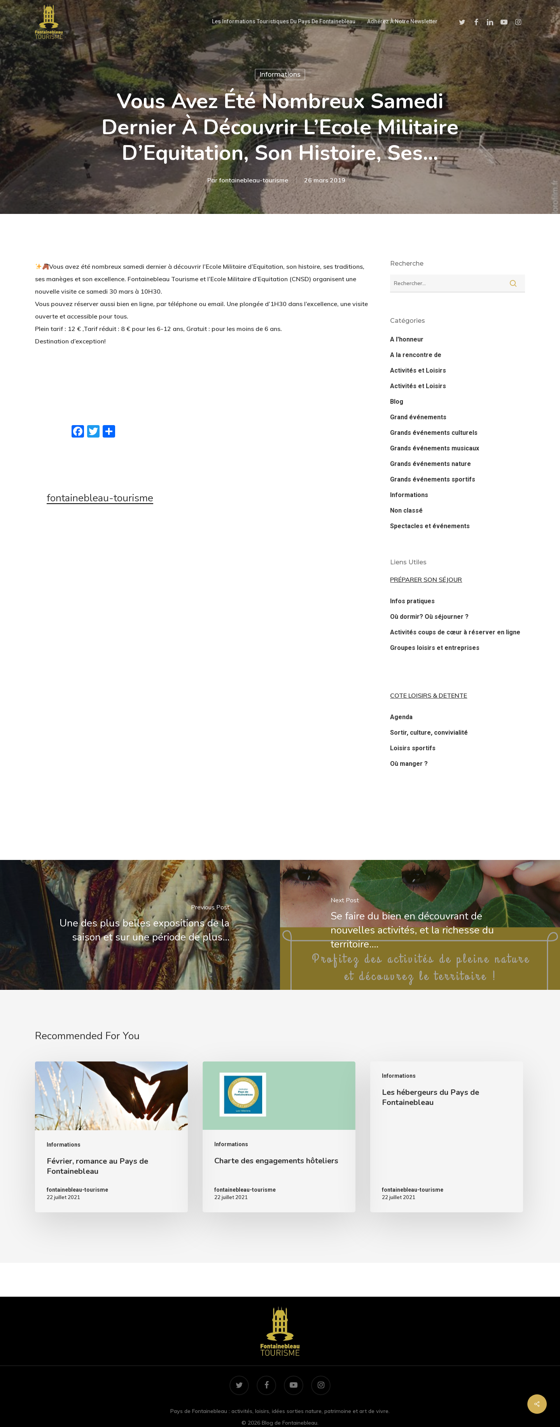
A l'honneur (407, 339)
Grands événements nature (430, 463)
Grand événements (418, 417)
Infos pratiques (412, 601)
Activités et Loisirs (418, 370)
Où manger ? (409, 763)
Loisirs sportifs (413, 748)
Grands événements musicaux (434, 448)
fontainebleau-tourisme (253, 180)
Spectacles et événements (430, 526)
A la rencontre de (415, 355)
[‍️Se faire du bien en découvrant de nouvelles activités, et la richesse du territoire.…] (420, 925)
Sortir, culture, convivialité (429, 732)
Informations (280, 74)
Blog (396, 401)
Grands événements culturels (434, 432)
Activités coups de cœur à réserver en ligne (455, 632)
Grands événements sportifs (432, 479)
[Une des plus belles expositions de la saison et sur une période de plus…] (140, 925)
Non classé (406, 510)
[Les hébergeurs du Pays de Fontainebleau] (446, 1136)
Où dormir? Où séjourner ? (429, 616)
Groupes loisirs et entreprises (435, 647)
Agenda (401, 717)
